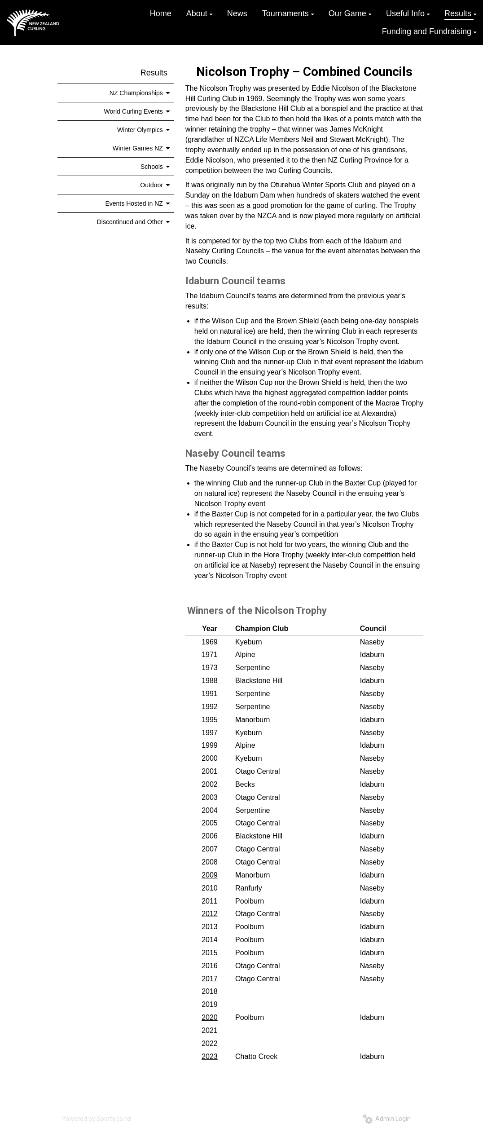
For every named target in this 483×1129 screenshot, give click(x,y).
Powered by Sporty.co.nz (96, 1118)
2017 (210, 979)
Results (154, 72)
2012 (210, 913)
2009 (210, 875)
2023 (210, 1056)
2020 (210, 1017)
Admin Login (387, 1118)
